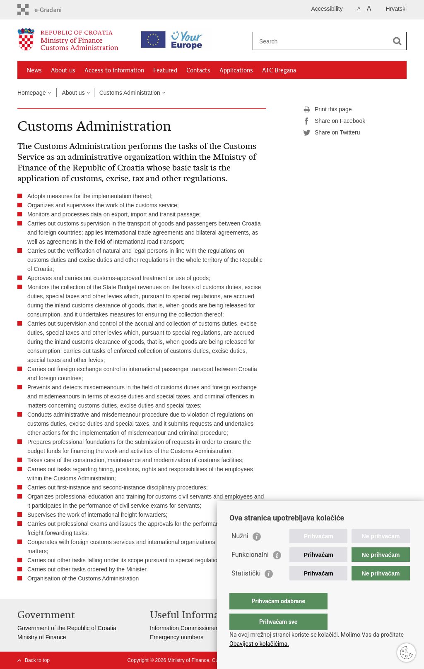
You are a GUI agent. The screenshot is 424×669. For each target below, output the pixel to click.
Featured (165, 70)
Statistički (245, 590)
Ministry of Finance (41, 637)
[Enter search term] (322, 41)
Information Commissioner (183, 628)
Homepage (31, 92)
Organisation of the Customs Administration (83, 578)
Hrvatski (396, 8)
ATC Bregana (279, 70)
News (34, 70)
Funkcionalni (250, 571)
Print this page (327, 109)
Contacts (198, 70)
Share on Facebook (334, 121)
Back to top (37, 660)
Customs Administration (129, 92)
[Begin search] (397, 41)
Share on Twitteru (331, 133)
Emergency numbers (176, 637)
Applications (236, 70)
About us (63, 70)
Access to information (114, 70)
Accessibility (327, 8)
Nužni (239, 552)
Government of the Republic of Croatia (66, 628)
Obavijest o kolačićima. (259, 643)
